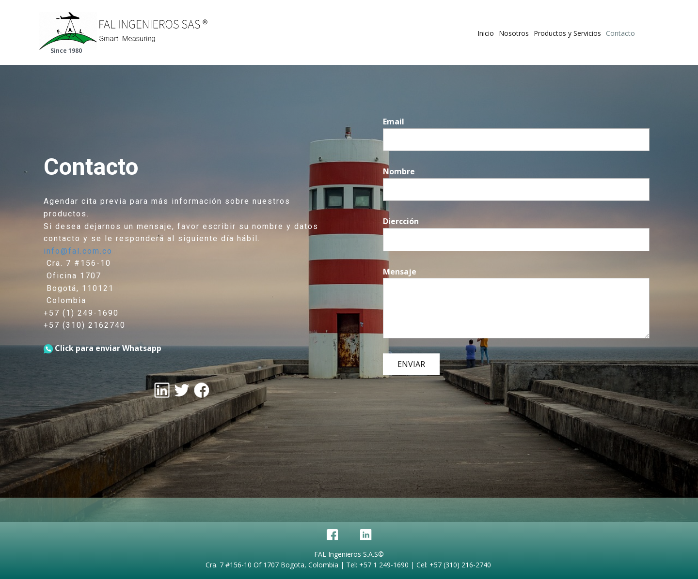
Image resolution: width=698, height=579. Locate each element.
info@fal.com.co (78, 251)
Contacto (620, 33)
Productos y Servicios (567, 33)
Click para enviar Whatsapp (102, 348)
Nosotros (514, 33)
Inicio (485, 33)
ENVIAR (411, 364)
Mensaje (399, 271)
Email (393, 121)
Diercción (401, 221)
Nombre (399, 171)
